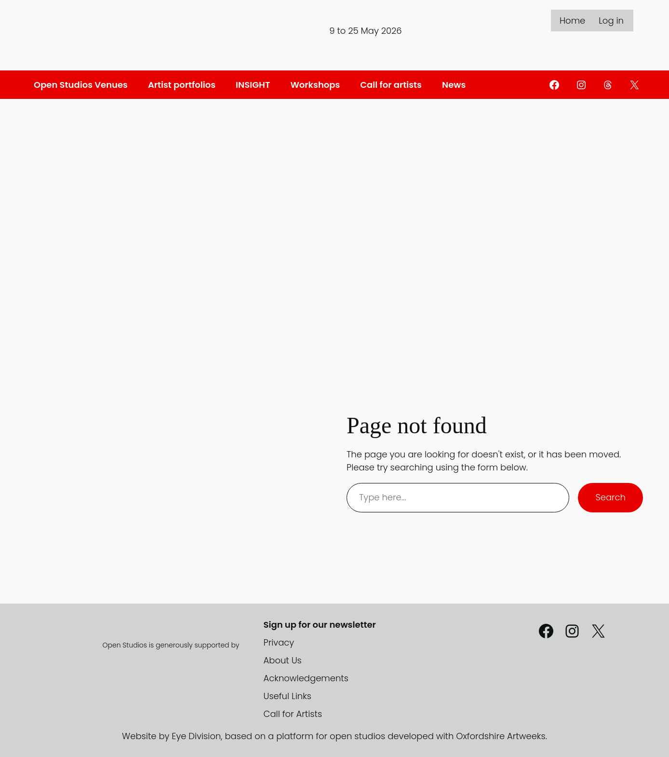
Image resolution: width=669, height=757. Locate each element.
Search (610, 497)
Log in (611, 20)
